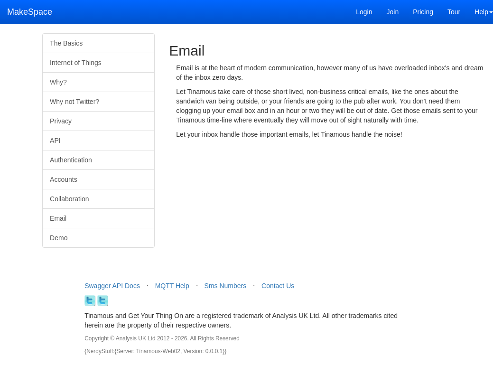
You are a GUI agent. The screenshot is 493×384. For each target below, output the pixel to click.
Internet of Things (76, 62)
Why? (58, 82)
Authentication (71, 160)
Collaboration (69, 199)
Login (364, 12)
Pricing (423, 12)
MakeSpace (29, 12)
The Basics (66, 43)
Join (392, 12)
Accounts (63, 179)
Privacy (61, 121)
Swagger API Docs (112, 286)
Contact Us (277, 286)
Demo (58, 238)
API (55, 140)
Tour (453, 12)
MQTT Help (172, 286)
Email (58, 218)
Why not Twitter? (74, 101)
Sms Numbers (226, 286)
